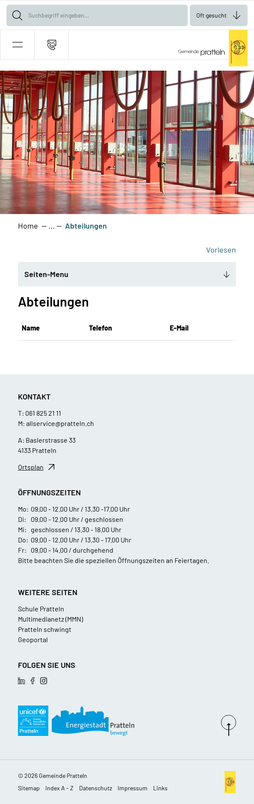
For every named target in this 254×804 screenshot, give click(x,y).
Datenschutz (95, 788)
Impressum (133, 788)
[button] (17, 45)
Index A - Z (59, 788)
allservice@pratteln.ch (60, 423)
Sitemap (29, 788)
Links (160, 788)
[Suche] (17, 15)
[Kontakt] (51, 45)
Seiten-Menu (46, 274)
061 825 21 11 (43, 413)
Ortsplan (31, 467)
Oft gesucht (211, 15)
